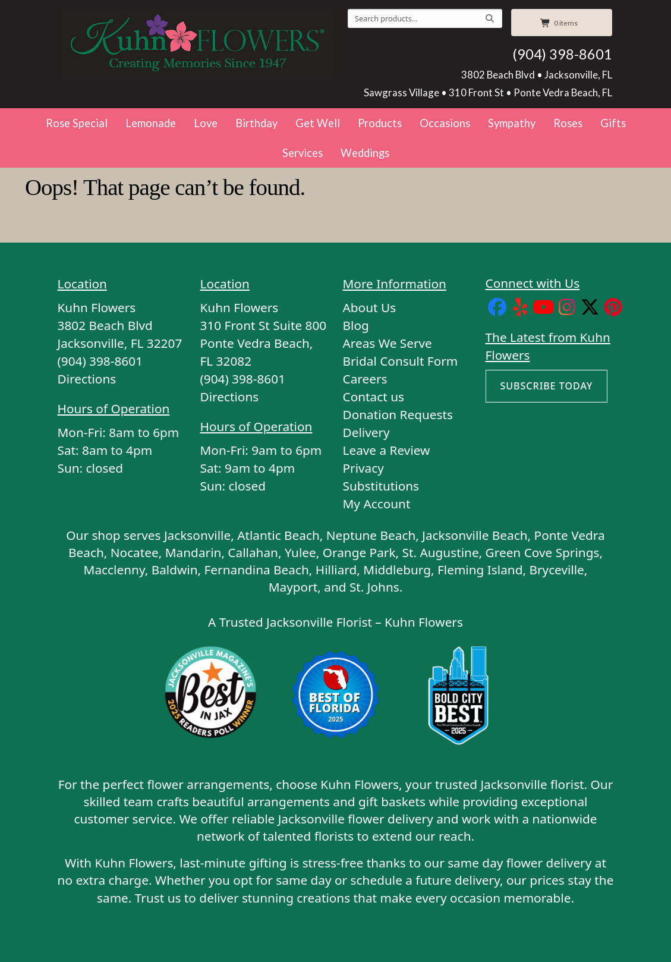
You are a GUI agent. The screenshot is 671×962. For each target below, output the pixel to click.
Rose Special (77, 123)
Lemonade (150, 123)
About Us (369, 307)
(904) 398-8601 (562, 54)
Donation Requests (398, 414)
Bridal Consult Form (400, 361)
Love (206, 123)
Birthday (256, 123)
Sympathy (511, 123)
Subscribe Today (546, 385)
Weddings (365, 152)
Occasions (445, 123)
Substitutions (381, 485)
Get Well (317, 123)
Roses (567, 123)
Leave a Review (386, 450)
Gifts (613, 123)
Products (380, 123)
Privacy (363, 468)
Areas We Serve (387, 343)
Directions (87, 378)
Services (302, 152)
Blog (356, 325)
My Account (377, 503)
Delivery (366, 432)
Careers (365, 378)
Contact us (373, 396)
